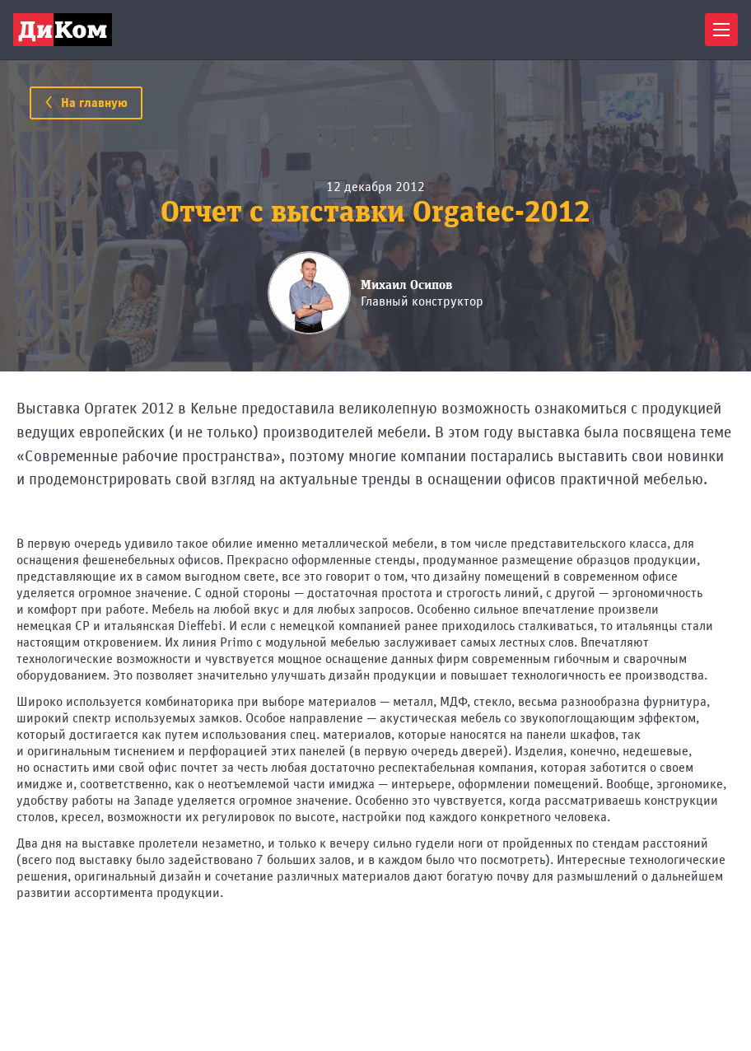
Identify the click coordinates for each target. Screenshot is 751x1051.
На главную (86, 103)
